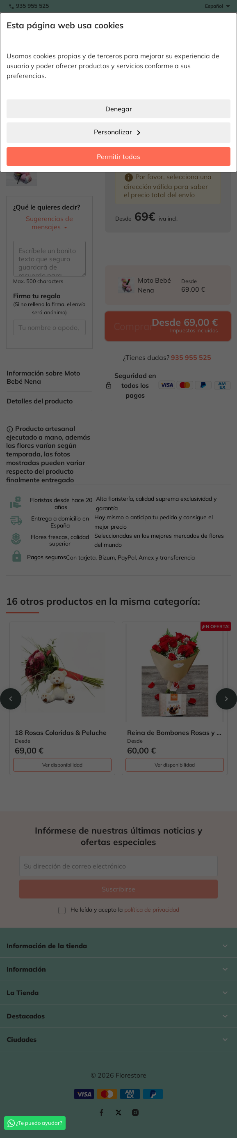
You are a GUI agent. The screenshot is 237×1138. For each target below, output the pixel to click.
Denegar (118, 109)
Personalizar (119, 133)
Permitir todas (118, 156)
